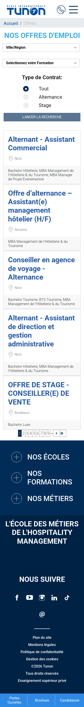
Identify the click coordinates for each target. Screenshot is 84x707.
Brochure (42, 700)
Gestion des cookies (42, 659)
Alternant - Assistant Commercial (41, 143)
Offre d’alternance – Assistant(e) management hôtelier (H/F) (40, 206)
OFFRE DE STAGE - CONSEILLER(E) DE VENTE (38, 393)
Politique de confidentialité (42, 652)
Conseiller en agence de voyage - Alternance (41, 268)
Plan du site (42, 637)
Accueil (11, 23)
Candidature (69, 700)
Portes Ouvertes (14, 700)
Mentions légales (42, 645)
